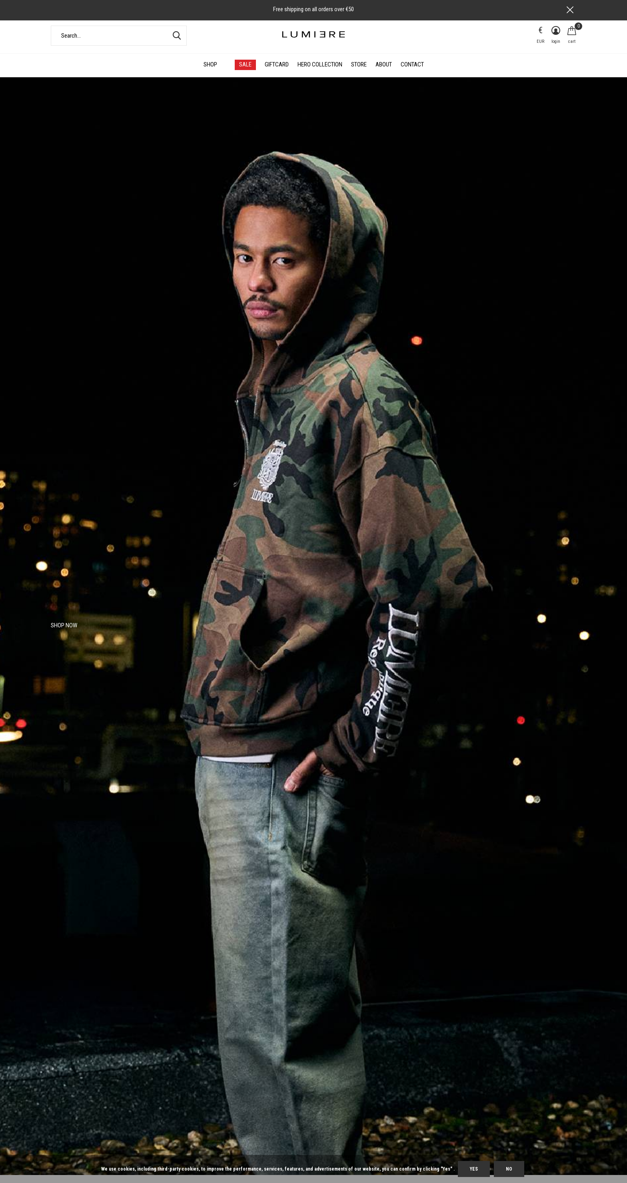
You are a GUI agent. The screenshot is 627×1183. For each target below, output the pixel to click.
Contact (412, 72)
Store (359, 72)
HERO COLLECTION (320, 72)
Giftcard (277, 72)
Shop (210, 72)
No (509, 1169)
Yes (474, 1169)
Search (175, 44)
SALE (245, 72)
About (383, 72)
